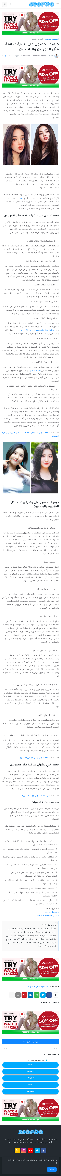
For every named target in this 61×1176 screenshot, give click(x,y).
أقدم (5, 1049)
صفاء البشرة (35, 371)
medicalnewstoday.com (48, 916)
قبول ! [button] (51, 1169)
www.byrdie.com (51, 912)
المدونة (31, 987)
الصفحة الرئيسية (52, 39)
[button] (57, 4)
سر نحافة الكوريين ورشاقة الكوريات (35, 796)
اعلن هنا (31, 1065)
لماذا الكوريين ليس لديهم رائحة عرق (35, 758)
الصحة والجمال (37, 39)
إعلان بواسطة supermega (38, 1060)
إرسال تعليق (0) (30, 1042)
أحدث (55, 1049)
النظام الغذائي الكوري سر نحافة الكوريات (38, 330)
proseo (19, 198)
